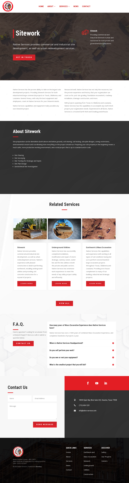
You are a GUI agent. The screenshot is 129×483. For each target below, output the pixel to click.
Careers (104, 461)
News (75, 7)
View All (64, 303)
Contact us (116, 6)
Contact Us (23, 343)
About (50, 7)
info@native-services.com (87, 411)
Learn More (27, 283)
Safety (103, 452)
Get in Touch (24, 57)
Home (41, 7)
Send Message (45, 424)
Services (63, 7)
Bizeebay (39, 467)
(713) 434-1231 (84, 405)
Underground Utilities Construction (89, 469)
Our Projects (106, 457)
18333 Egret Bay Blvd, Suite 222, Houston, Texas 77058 (98, 400)
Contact (86, 7)
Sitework (87, 461)
